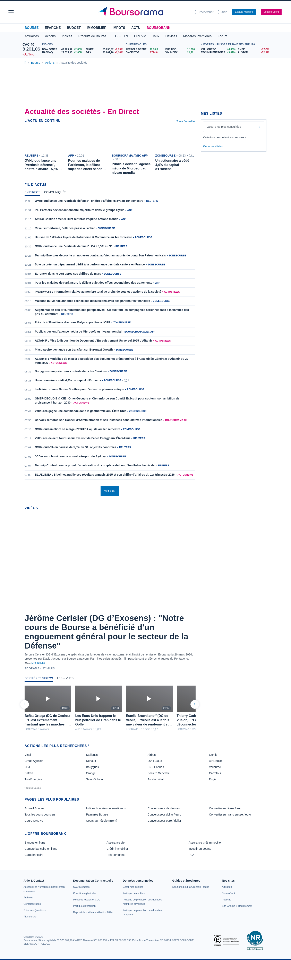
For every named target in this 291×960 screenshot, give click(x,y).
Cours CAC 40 (34, 820)
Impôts (119, 27)
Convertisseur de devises (164, 808)
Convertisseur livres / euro (225, 808)
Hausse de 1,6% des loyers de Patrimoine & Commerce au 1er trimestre (83, 237)
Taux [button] (155, 36)
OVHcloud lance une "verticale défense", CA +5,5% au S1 (74, 246)
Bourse (31, 27)
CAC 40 (28, 44)
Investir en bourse (200, 848)
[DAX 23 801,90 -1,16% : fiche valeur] (105, 52)
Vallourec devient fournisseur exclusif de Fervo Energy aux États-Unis (82, 438)
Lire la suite (38, 662)
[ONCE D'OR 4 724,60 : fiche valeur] (144, 52)
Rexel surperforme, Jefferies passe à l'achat (65, 228)
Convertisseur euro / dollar (164, 820)
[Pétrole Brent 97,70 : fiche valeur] (144, 49)
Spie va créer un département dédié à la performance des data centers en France (90, 264)
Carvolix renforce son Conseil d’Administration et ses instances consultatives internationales (98, 420)
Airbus (152, 754)
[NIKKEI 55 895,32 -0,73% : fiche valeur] (105, 49)
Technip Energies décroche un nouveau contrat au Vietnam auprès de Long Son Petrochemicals (100, 255)
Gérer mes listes (213, 146)
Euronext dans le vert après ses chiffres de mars (68, 273)
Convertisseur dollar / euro (164, 814)
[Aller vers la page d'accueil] (144, 12)
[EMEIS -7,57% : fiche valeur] (253, 49)
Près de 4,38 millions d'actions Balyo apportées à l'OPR (72, 322)
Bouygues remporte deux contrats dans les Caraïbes (71, 371)
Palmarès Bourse (97, 814)
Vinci (28, 754)
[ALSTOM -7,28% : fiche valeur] (253, 52)
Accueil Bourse (34, 808)
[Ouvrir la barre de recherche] (204, 12)
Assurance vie (115, 842)
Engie (212, 779)
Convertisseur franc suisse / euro (230, 814)
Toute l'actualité (186, 121)
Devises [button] (171, 36)
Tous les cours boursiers (40, 814)
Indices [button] (67, 36)
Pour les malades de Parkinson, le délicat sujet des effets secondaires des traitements (93, 282)
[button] (11, 12)
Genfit (213, 754)
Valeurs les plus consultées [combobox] (223, 126)
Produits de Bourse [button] (92, 36)
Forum (222, 36)
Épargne (53, 27)
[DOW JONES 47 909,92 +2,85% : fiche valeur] (62, 49)
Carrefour (215, 773)
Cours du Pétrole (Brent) (101, 820)
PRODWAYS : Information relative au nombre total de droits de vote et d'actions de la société (98, 291)
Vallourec (215, 767)
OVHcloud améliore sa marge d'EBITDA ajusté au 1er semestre (77, 429)
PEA (191, 854)
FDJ (27, 767)
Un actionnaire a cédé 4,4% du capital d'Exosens (68, 380)
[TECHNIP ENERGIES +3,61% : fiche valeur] (218, 52)
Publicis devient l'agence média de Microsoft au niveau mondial (78, 331)
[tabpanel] (110, 340)
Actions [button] (50, 36)
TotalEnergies (33, 779)
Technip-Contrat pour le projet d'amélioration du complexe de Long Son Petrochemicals (95, 465)
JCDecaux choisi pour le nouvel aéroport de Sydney (70, 456)
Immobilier (96, 27)
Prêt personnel (115, 854)
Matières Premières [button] (197, 36)
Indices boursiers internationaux (106, 808)
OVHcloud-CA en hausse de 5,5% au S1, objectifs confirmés (75, 447)
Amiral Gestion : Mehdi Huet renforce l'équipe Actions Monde (76, 219)
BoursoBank (158, 27)
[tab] (32, 193)
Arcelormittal (156, 779)
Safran (29, 773)
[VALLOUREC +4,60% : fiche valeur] (218, 49)
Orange (91, 773)
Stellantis (92, 754)
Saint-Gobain (94, 779)
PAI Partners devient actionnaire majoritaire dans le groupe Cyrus (79, 210)
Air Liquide (216, 761)
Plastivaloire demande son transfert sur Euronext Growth (74, 349)
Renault (91, 761)
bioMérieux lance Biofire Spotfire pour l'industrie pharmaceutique (79, 389)
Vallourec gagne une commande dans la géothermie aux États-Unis (80, 411)
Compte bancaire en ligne (41, 848)
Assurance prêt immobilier (205, 842)
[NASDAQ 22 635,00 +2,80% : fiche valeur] (62, 52)
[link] (28, 897)
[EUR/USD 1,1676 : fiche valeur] (182, 49)
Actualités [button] (32, 36)
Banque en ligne (35, 842)
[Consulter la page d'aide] (222, 12)
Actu (135, 27)
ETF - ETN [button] (120, 36)
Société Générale (159, 773)
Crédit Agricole (34, 761)
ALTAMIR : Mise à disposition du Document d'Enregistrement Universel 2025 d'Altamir (93, 340)
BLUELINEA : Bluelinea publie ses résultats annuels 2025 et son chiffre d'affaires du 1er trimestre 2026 (105, 474)
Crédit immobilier (117, 848)
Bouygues (92, 767)
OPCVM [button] (140, 36)
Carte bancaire (34, 854)
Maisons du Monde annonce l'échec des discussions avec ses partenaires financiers (92, 300)
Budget (74, 27)
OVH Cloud (155, 761)
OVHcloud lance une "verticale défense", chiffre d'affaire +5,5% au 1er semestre (89, 200)
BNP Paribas (156, 767)
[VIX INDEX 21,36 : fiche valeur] (182, 52)
